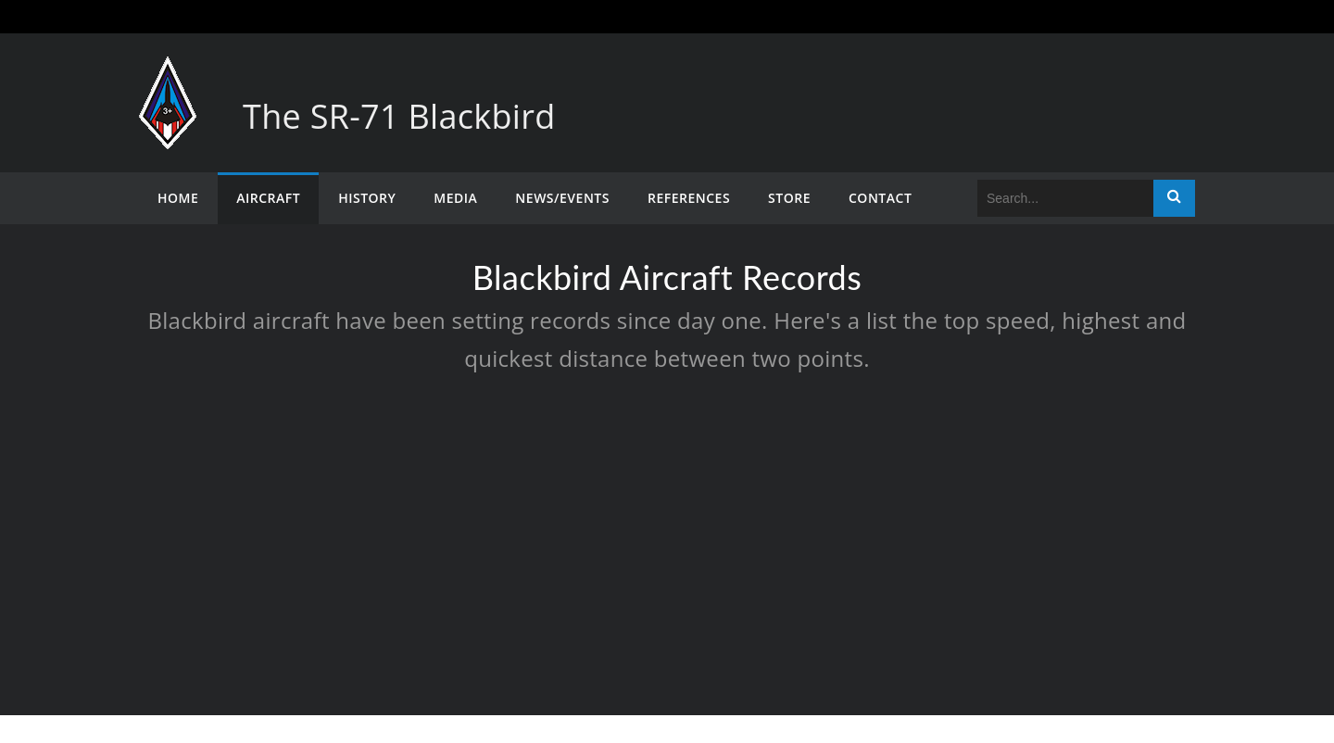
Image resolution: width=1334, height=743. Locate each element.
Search (1174, 198)
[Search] (1065, 198)
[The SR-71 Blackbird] (167, 74)
